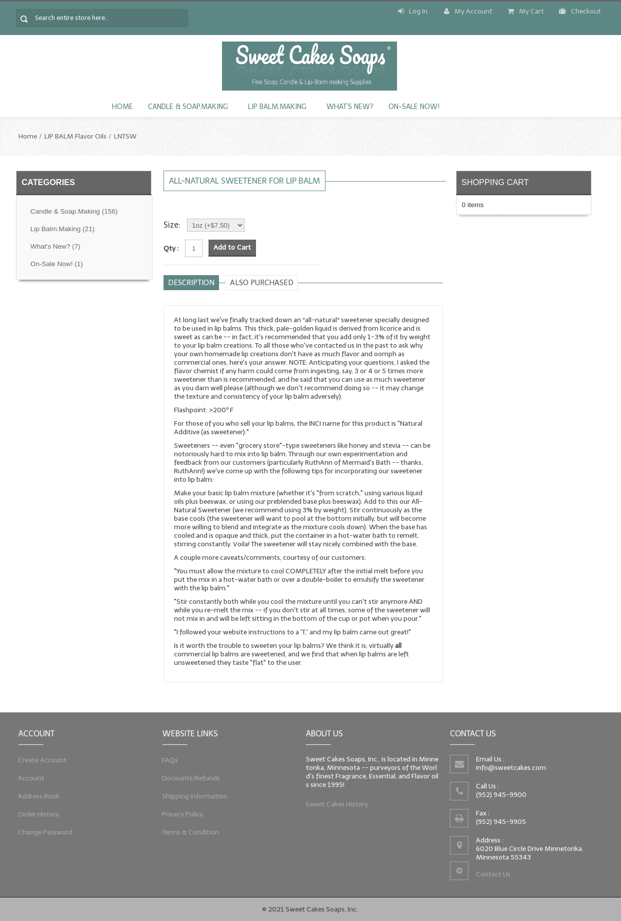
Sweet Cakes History (336, 805)
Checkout (580, 11)
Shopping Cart (495, 182)
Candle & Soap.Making (188, 107)
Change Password (44, 834)
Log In (413, 11)
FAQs (168, 759)
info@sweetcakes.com (510, 767)
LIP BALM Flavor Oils (75, 136)
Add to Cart (232, 247)
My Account (468, 11)
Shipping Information (194, 796)
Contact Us (492, 875)
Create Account (41, 759)
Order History (38, 815)
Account (30, 778)
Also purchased (262, 282)
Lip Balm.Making (277, 107)
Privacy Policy (181, 815)
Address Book (38, 796)
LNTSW (125, 136)
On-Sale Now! (414, 107)
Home (122, 107)
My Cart (526, 11)
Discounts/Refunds (190, 778)
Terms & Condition (189, 834)
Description (191, 282)
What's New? (350, 107)
